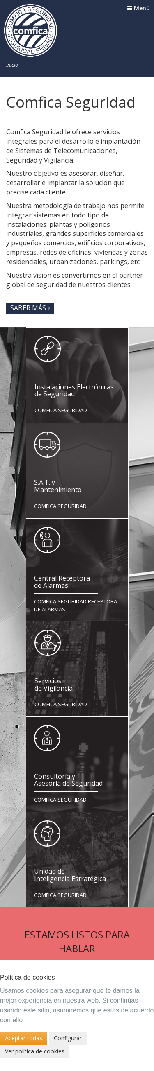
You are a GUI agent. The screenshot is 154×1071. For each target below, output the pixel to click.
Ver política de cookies (34, 1051)
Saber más (30, 307)
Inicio (12, 64)
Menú (138, 8)
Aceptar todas (23, 1038)
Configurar (68, 1038)
